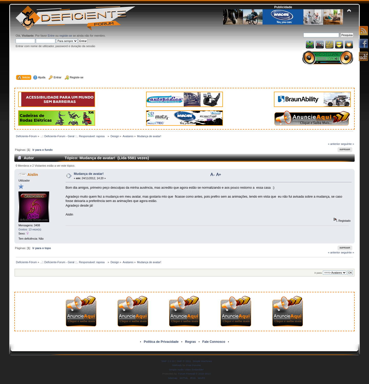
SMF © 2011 (184, 361)
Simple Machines (202, 361)
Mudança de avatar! (89, 174)
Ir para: (318, 272)
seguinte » (347, 143)
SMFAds (177, 365)
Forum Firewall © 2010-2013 (194, 373)
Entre (51, 35)
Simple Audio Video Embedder (186, 369)
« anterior (334, 143)
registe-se (65, 35)
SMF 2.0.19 (168, 361)
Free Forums (193, 365)
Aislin (32, 174)
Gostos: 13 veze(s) (29, 229)
